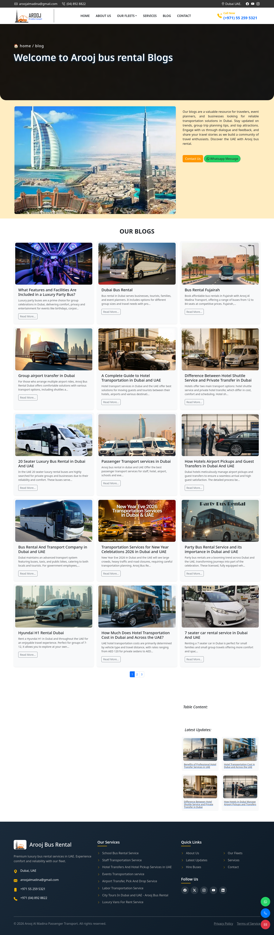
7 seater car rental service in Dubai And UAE (216, 635)
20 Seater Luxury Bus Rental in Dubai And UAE (51, 463)
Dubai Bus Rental (116, 289)
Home (85, 16)
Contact (184, 16)
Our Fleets (126, 16)
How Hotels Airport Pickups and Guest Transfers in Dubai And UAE (219, 463)
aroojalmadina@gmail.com (35, 4)
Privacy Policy (223, 923)
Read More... (28, 316)
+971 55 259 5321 (32, 889)
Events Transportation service (120, 874)
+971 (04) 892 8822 (33, 898)
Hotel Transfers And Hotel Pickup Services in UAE (134, 867)
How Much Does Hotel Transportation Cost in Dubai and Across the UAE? (135, 635)
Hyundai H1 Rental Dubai (41, 632)
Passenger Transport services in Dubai (136, 461)
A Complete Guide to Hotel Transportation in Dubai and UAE (131, 378)
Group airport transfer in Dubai (46, 375)
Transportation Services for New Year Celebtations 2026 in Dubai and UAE (135, 549)
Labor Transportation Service (120, 888)
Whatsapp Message (222, 159)
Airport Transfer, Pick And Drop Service (127, 881)
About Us (103, 16)
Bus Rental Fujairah (202, 289)
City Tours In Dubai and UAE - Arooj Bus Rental (132, 895)
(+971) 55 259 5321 (240, 17)
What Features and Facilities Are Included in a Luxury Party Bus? (47, 292)
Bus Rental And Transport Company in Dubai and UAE (52, 549)
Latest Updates (194, 860)
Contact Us (193, 159)
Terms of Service (248, 923)
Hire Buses (191, 867)
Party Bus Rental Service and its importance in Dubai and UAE (213, 549)
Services (150, 16)
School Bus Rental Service (118, 853)
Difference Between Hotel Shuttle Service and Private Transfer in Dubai (218, 378)
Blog (167, 16)
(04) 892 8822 (73, 4)
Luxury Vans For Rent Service (120, 902)
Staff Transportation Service (119, 860)
